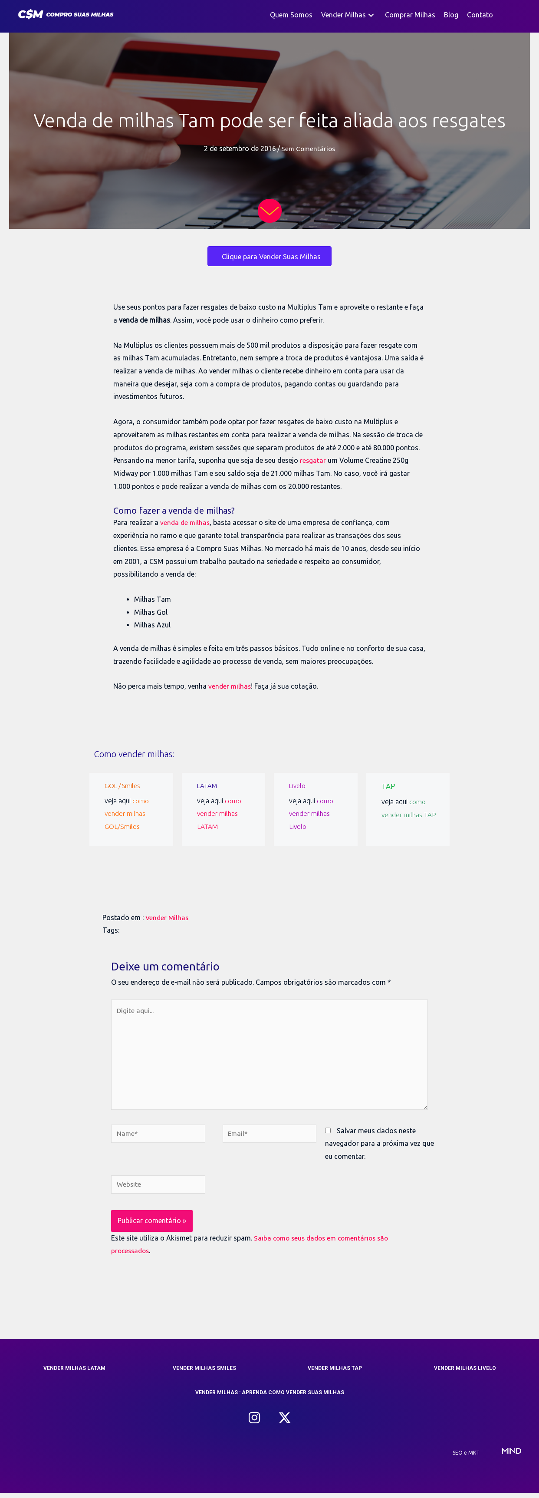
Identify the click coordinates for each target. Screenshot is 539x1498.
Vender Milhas (167, 917)
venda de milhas (185, 522)
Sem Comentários (308, 148)
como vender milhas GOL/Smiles (127, 813)
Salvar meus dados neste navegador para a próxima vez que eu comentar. (379, 1147)
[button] (371, 15)
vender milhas (230, 686)
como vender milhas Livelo (311, 813)
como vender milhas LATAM (219, 813)
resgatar (313, 460)
